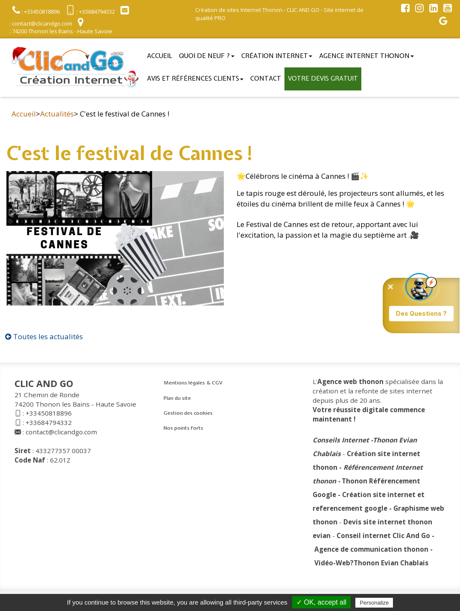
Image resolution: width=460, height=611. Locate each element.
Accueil (159, 56)
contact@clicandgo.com (61, 432)
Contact (265, 78)
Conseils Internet (341, 440)
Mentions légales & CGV (193, 382)
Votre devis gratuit (323, 78)
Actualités (57, 114)
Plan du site (177, 398)
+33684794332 (49, 422)
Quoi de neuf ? (206, 56)
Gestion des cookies (188, 413)
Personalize (374, 602)
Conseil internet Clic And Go (383, 535)
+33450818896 (49, 413)
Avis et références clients (195, 78)
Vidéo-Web (332, 563)
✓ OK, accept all (321, 602)
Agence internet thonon (366, 56)
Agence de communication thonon (371, 549)
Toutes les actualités (44, 336)
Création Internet (276, 56)
